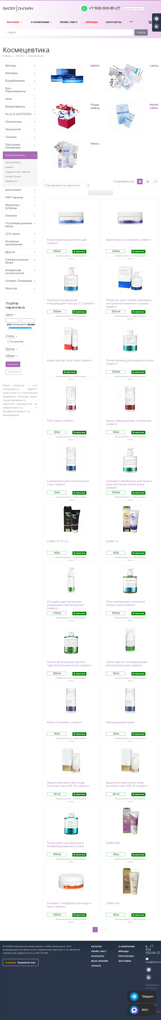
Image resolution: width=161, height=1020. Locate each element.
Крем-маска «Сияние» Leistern (128, 239)
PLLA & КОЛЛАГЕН (18, 114)
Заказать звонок (134, 8)
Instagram (156, 18)
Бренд (10, 349)
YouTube (156, 26)
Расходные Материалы (12, 146)
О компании (41, 22)
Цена (9, 314)
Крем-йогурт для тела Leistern (69, 360)
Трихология (13, 129)
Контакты (113, 22)
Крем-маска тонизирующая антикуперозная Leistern (126, 663)
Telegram (141, 996)
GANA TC (112, 541)
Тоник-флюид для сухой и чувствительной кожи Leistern (69, 663)
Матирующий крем (120, 722)
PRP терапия (14, 197)
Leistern (9, 167)
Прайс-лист (69, 22)
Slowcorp (11, 288)
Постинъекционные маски (18, 225)
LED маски (12, 234)
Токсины (11, 137)
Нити (8, 99)
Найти (141, 32)
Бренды (92, 22)
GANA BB (113, 843)
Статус (10, 336)
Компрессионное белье (17, 261)
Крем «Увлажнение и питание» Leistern (129, 422)
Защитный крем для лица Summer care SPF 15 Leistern (126, 784)
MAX (139, 1010)
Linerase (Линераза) (18, 280)
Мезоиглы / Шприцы (12, 206)
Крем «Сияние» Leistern (64, 722)
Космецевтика (15, 155)
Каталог (14, 22)
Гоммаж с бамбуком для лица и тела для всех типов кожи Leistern (129, 484)
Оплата (96, 966)
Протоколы (126, 956)
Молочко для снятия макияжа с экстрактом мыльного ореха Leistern (129, 303)
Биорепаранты (15, 106)
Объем (10, 355)
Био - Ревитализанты (15, 90)
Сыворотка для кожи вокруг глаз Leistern (68, 482)
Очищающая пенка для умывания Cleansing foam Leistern (66, 605)
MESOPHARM (13, 162)
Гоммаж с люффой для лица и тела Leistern (69, 905)
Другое (10, 252)
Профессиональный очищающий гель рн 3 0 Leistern (71, 301)
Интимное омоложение (13, 243)
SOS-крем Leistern (60, 420)
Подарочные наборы (18, 171)
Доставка (124, 961)
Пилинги (11, 215)
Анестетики (13, 190)
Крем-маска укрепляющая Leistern (67, 241)
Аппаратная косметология (14, 272)
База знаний (99, 961)
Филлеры (11, 73)
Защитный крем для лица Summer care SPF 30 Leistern (68, 784)
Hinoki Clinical (12, 176)
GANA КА (112, 903)
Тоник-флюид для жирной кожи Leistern (130, 362)
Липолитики (13, 121)
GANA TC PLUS (57, 541)
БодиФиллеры (15, 80)
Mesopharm (11, 181)
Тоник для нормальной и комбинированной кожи (65, 844)
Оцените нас (20, 962)
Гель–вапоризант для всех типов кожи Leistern (125, 603)
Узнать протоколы (100, 193)
